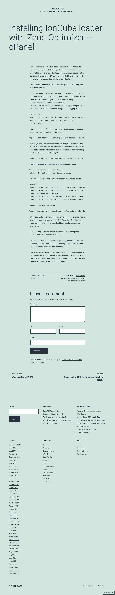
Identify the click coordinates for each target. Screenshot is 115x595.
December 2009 (14, 521)
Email (61, 326)
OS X (44, 463)
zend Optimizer (80, 280)
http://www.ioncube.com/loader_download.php (53, 106)
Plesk (45, 469)
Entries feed (81, 448)
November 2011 (14, 481)
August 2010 (13, 506)
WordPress (102, 586)
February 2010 (14, 515)
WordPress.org (82, 454)
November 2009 (14, 524)
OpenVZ (46, 460)
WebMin (46, 478)
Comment (34, 304)
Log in (79, 445)
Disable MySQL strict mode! (53, 414)
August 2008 (13, 552)
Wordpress (47, 481)
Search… (12, 407)
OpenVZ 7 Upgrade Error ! (52, 411)
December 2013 (14, 457)
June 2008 (13, 558)
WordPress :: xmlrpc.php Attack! (54, 417)
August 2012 (13, 475)
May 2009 (12, 533)
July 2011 (12, 491)
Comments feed (82, 451)
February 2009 (14, 540)
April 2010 (12, 512)
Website (33, 338)
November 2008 (14, 546)
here (61, 96)
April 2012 (12, 478)
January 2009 (14, 543)
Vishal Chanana (82, 423)
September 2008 (15, 549)
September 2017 (15, 445)
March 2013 (13, 469)
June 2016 (13, 448)
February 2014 (14, 454)
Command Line (48, 451)
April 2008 (12, 564)
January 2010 (14, 518)
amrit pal (80, 420)
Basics (45, 445)
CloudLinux (47, 448)
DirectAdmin (47, 457)
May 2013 (12, 463)
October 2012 (14, 472)
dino (33, 278)
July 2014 (12, 451)
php (73, 280)
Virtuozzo (46, 475)
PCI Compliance (48, 466)
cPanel (68, 278)
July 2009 (12, 527)
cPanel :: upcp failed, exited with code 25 (57, 420)
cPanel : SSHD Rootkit (51, 423)
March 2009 (13, 536)
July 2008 (12, 555)
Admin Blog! (57, 8)
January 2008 (14, 573)
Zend (42, 73)
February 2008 (14, 570)
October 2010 (14, 503)
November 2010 (14, 500)
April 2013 (12, 466)
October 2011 (14, 485)
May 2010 (12, 509)
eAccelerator (52, 73)
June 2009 (13, 530)
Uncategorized (80, 276)
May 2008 (12, 561)
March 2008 (13, 567)
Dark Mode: (109, 593)
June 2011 (13, 494)
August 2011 (13, 488)
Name (32, 326)
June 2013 (13, 460)
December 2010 (14, 497)
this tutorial (76, 93)
